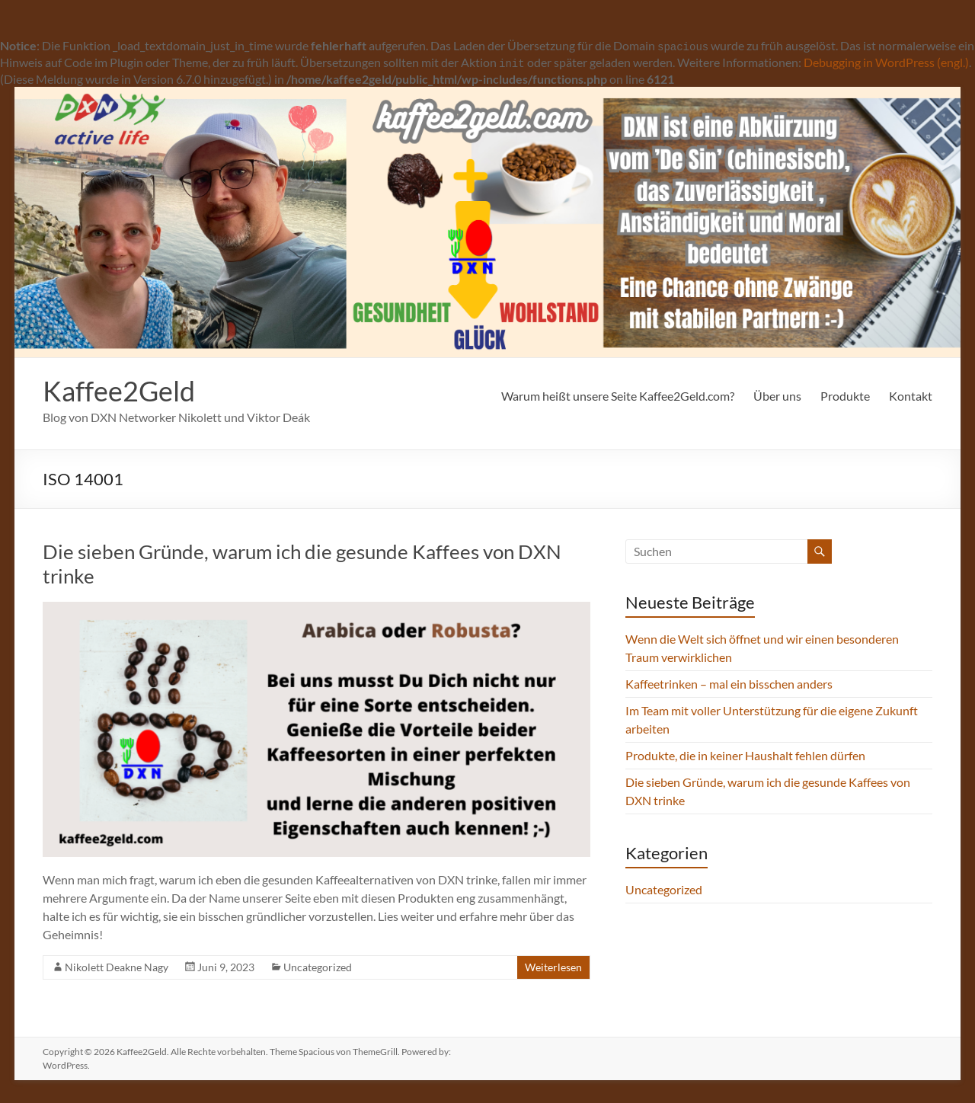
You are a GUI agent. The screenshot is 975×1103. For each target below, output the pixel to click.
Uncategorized (317, 967)
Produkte (845, 395)
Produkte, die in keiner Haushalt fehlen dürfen (745, 755)
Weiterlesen (553, 967)
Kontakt (910, 395)
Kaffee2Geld (119, 391)
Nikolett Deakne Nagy (116, 967)
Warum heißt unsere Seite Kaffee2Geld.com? (617, 395)
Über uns (777, 395)
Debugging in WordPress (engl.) (886, 62)
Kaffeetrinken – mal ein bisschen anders (729, 683)
